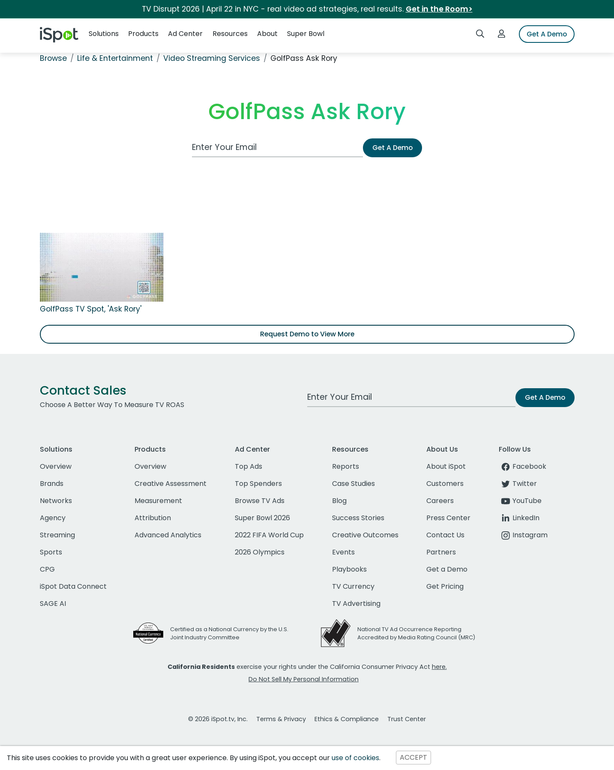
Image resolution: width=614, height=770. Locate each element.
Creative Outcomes (365, 535)
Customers (445, 483)
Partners (441, 552)
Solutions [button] (104, 34)
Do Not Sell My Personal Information (304, 679)
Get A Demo (547, 34)
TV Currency (353, 586)
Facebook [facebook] (522, 466)
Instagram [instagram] (523, 535)
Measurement (158, 501)
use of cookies (355, 758)
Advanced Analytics (168, 535)
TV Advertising (356, 603)
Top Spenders (258, 483)
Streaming (57, 535)
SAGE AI (53, 603)
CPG (47, 569)
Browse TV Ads (260, 501)
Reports (345, 466)
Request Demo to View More (307, 334)
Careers (440, 501)
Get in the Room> (439, 9)
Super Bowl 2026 (262, 518)
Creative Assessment (171, 483)
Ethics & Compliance (346, 719)
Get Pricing (445, 586)
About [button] (267, 34)
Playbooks (349, 569)
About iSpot (446, 466)
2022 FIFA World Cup (269, 535)
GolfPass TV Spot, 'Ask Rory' (90, 309)
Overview (56, 466)
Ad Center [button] (185, 34)
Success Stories (358, 518)
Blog (339, 501)
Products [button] (143, 34)
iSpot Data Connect (73, 586)
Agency (53, 518)
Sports (51, 552)
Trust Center (406, 719)
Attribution (153, 518)
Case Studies (353, 483)
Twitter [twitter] (518, 483)
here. (439, 666)
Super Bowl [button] (305, 34)
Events (343, 552)
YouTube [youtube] (520, 501)
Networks (56, 501)
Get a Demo (446, 569)
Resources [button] (230, 34)
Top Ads (248, 466)
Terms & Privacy (281, 719)
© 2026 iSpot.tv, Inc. (218, 719)
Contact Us (445, 535)
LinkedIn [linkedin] (519, 518)
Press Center (448, 518)
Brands (51, 483)
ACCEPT (413, 758)
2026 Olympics (260, 552)
